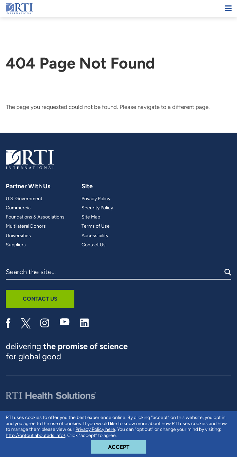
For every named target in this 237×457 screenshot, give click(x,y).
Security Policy (97, 208)
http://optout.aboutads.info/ (35, 435)
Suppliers (16, 245)
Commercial (19, 208)
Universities (18, 235)
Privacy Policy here (95, 429)
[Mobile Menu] (228, 8)
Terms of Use (95, 226)
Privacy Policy (95, 198)
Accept (127, 445)
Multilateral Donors (26, 226)
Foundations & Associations (35, 217)
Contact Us (93, 245)
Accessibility (94, 235)
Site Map (90, 217)
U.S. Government (24, 198)
